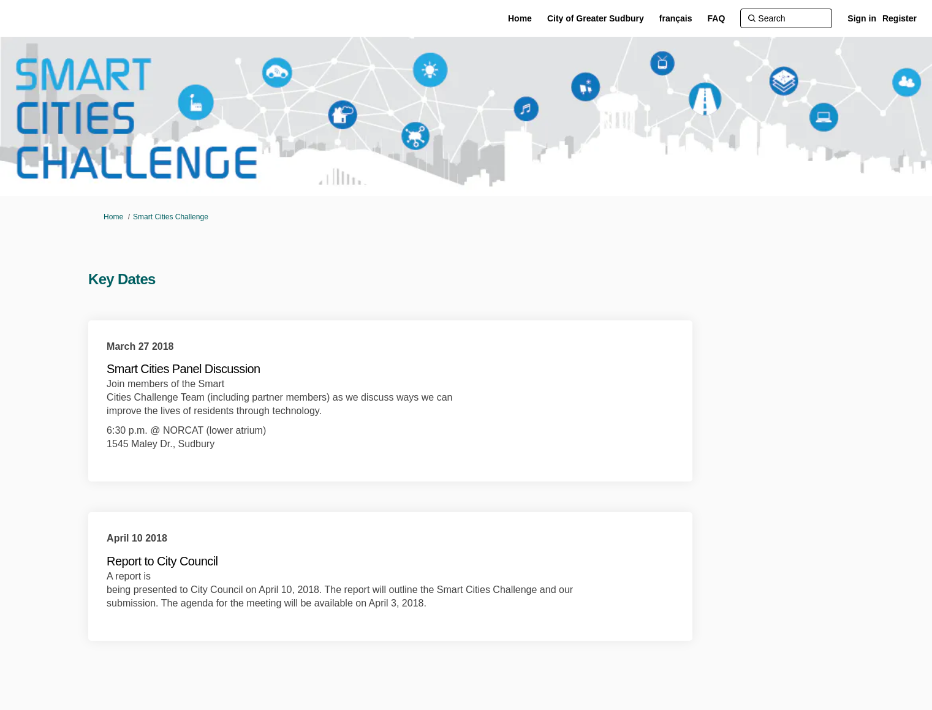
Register (899, 18)
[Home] (520, 18)
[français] (675, 18)
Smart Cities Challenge (170, 217)
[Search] (786, 18)
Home (113, 217)
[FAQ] (717, 18)
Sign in (861, 18)
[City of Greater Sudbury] (595, 18)
